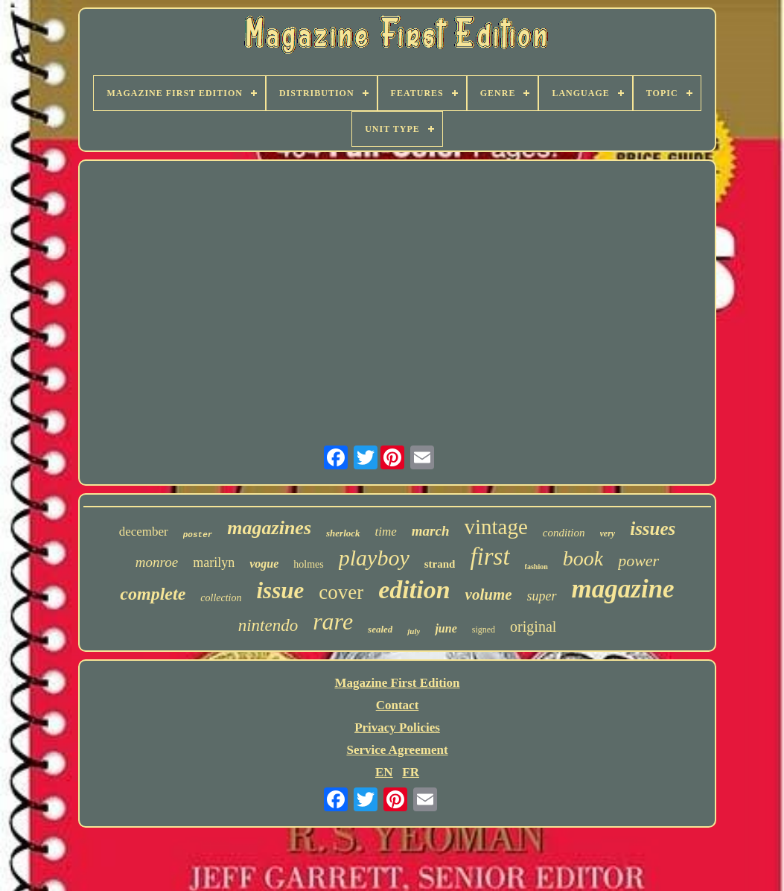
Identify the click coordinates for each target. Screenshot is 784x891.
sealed (380, 629)
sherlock (343, 533)
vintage (496, 527)
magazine (623, 588)
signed (483, 629)
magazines (269, 528)
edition (414, 589)
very (608, 533)
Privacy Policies (397, 727)
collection (220, 597)
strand (440, 564)
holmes (308, 564)
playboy (374, 557)
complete (152, 593)
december (143, 531)
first (489, 556)
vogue (263, 563)
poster (198, 534)
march (431, 531)
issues (652, 529)
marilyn (214, 562)
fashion (536, 566)
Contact (397, 705)
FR (410, 772)
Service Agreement (396, 750)
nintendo (268, 625)
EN (384, 772)
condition (564, 533)
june (445, 628)
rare (333, 621)
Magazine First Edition (396, 683)
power (638, 560)
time (386, 531)
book (583, 558)
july (413, 631)
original (533, 626)
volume (488, 594)
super (542, 596)
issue (281, 590)
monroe (157, 562)
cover (341, 592)
